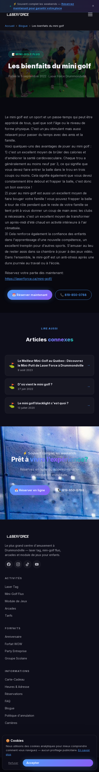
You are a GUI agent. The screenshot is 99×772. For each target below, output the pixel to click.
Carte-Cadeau (14, 679)
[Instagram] (18, 564)
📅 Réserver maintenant (29, 295)
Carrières (11, 723)
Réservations (14, 694)
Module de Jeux (16, 601)
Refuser (13, 762)
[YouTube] (37, 564)
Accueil (9, 25)
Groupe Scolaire (16, 658)
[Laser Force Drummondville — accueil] (49, 536)
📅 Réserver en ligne (30, 490)
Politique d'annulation (19, 715)
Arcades (10, 608)
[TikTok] (27, 564)
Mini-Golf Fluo (14, 594)
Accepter (32, 762)
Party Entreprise (16, 651)
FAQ (7, 701)
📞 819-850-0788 (73, 295)
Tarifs (8, 615)
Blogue (23, 25)
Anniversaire (13, 636)
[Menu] (90, 14)
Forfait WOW (13, 644)
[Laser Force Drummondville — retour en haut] (17, 14)
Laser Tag (11, 586)
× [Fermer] (93, 6)
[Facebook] (9, 564)
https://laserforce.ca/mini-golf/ (28, 279)
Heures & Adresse (17, 686)
